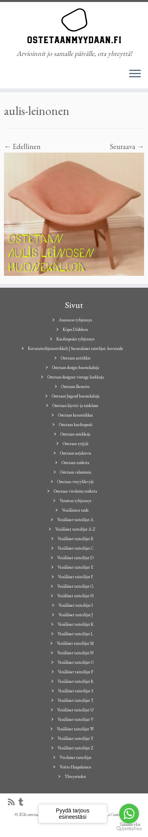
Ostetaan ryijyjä (75, 443)
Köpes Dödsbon (75, 329)
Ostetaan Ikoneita (75, 386)
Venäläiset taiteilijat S (75, 691)
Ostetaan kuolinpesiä (75, 424)
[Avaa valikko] (135, 74)
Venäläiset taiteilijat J (75, 614)
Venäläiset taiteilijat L (75, 633)
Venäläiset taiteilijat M (75, 643)
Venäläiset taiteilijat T (76, 700)
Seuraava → (127, 146)
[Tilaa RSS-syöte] (13, 802)
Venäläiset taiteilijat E (76, 567)
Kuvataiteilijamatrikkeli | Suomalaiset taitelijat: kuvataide (75, 348)
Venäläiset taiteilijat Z (76, 748)
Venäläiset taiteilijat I (75, 605)
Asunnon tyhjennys (75, 320)
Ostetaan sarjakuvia (75, 453)
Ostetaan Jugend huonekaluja (75, 396)
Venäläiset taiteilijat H (75, 595)
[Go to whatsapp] (129, 814)
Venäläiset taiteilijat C (76, 548)
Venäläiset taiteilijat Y (76, 738)
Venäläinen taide (75, 510)
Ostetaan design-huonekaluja (75, 367)
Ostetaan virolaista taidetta (75, 491)
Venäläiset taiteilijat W (75, 729)
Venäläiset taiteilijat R (76, 681)
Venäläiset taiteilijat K (76, 624)
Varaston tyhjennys (75, 500)
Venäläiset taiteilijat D (75, 557)
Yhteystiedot (75, 776)
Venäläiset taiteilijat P (75, 672)
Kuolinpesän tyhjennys (75, 339)
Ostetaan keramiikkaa (75, 415)
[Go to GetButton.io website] (129, 828)
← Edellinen (22, 146)
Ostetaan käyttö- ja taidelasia (75, 405)
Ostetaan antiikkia (75, 358)
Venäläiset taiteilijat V (76, 719)
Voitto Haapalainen (75, 767)
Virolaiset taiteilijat (76, 757)
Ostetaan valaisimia (75, 472)
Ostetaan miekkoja (75, 434)
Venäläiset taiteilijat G (75, 586)
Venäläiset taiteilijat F (75, 576)
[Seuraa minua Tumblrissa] (23, 802)
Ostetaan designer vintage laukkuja (75, 377)
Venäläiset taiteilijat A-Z (75, 529)
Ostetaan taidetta (75, 462)
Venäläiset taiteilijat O (76, 662)
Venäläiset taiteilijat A (75, 519)
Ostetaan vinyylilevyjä (75, 481)
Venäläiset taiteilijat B (75, 538)
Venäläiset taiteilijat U (75, 710)
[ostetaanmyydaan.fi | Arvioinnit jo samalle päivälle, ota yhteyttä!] (74, 26)
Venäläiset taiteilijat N (75, 652)
